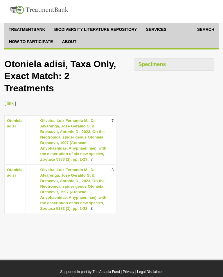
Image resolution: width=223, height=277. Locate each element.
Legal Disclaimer (150, 272)
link (10, 103)
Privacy (128, 272)
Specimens (152, 64)
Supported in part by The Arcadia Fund (90, 272)
